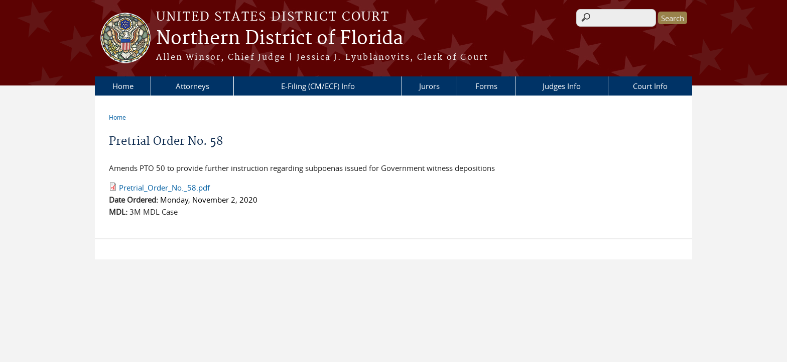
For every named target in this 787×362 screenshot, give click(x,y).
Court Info (650, 86)
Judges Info (562, 86)
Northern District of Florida (279, 38)
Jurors (429, 86)
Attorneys (192, 86)
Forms (486, 86)
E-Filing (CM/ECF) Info (318, 86)
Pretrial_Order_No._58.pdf (164, 188)
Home (123, 86)
